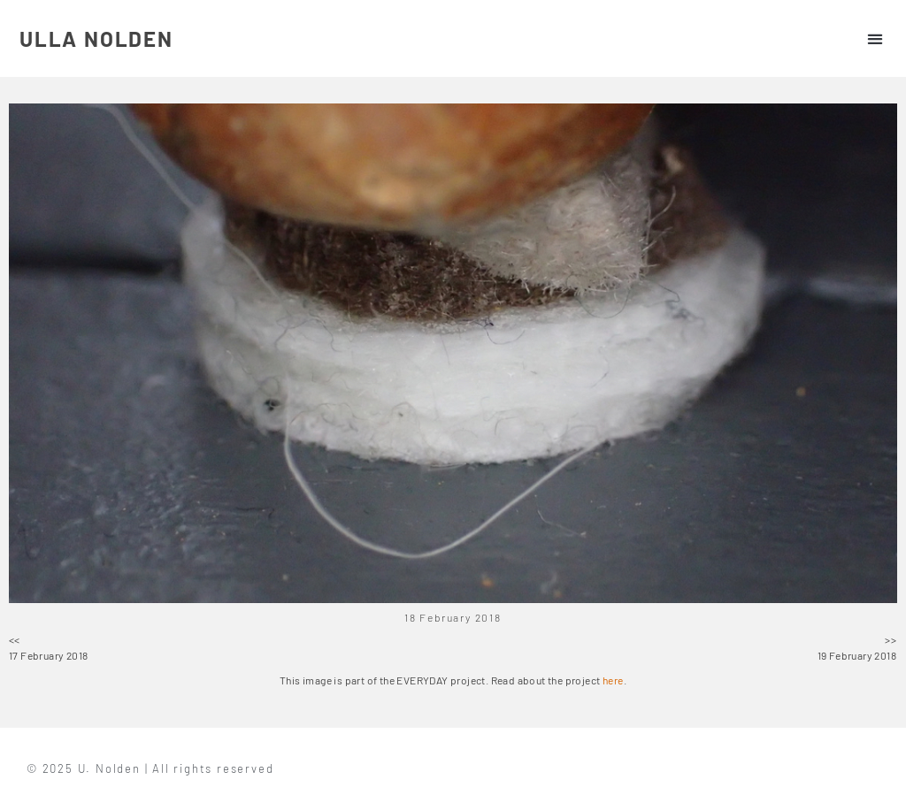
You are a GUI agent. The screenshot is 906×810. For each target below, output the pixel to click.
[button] (875, 38)
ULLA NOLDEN (96, 38)
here (613, 680)
